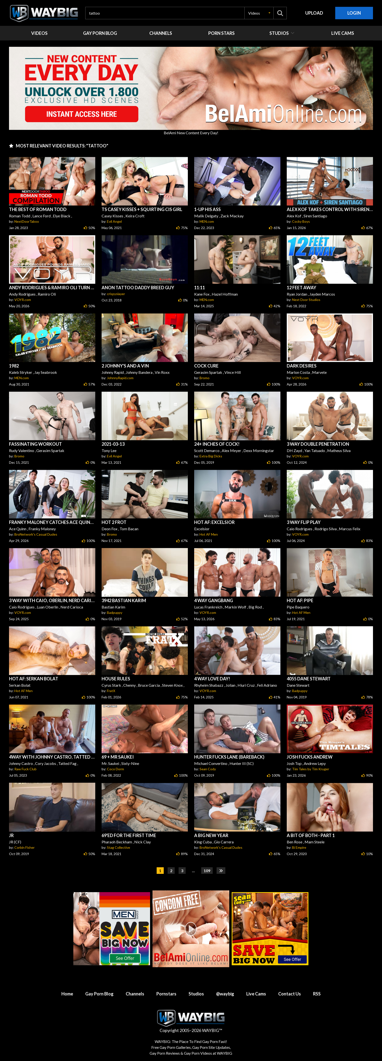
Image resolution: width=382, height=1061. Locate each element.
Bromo (205, 378)
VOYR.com (22, 300)
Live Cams (256, 993)
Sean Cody (208, 769)
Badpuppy (114, 612)
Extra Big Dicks (211, 456)
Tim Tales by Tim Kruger (310, 769)
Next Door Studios (306, 300)
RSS (317, 993)
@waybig (225, 993)
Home (67, 993)
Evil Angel (114, 221)
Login (354, 13)
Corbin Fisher (24, 847)
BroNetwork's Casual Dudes (35, 534)
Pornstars (166, 993)
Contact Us (289, 993)
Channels (135, 993)
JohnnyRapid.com (120, 378)
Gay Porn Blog (99, 993)
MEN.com (207, 221)
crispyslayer (116, 294)
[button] (259, 13)
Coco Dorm (115, 769)
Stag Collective (118, 847)
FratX (111, 691)
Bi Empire (299, 847)
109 (207, 870)
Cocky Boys (301, 221)
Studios (196, 993)
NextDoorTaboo (26, 221)
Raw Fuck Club (25, 769)
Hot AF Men (209, 534)
